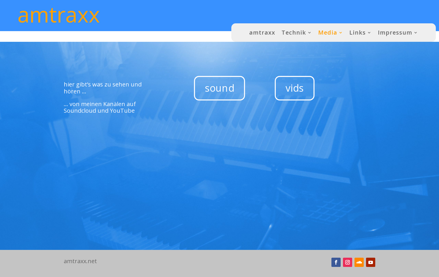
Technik (294, 32)
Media (327, 32)
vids (295, 88)
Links (357, 32)
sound (219, 88)
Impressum (395, 32)
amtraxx (262, 32)
